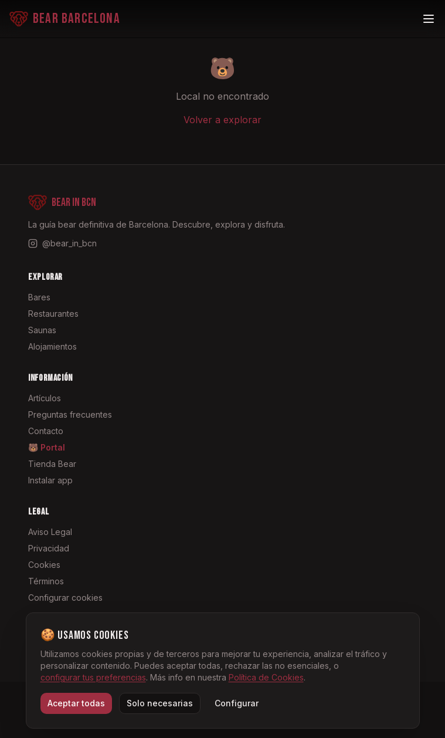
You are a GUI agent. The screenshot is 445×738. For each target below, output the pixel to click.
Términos (46, 581)
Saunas (42, 330)
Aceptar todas (76, 703)
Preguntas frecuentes (70, 414)
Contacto (45, 431)
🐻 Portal (46, 447)
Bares (39, 297)
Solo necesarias (160, 703)
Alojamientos (52, 346)
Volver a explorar (222, 120)
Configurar (237, 703)
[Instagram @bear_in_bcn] (62, 243)
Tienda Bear (52, 464)
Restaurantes (53, 314)
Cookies (44, 565)
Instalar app (50, 480)
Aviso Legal (50, 532)
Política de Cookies (266, 677)
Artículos (44, 398)
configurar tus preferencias (93, 677)
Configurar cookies (65, 597)
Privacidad (48, 548)
